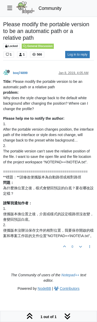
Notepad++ (70, 275)
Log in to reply (77, 54)
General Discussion (38, 46)
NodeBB (44, 288)
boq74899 (20, 73)
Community (50, 8)
